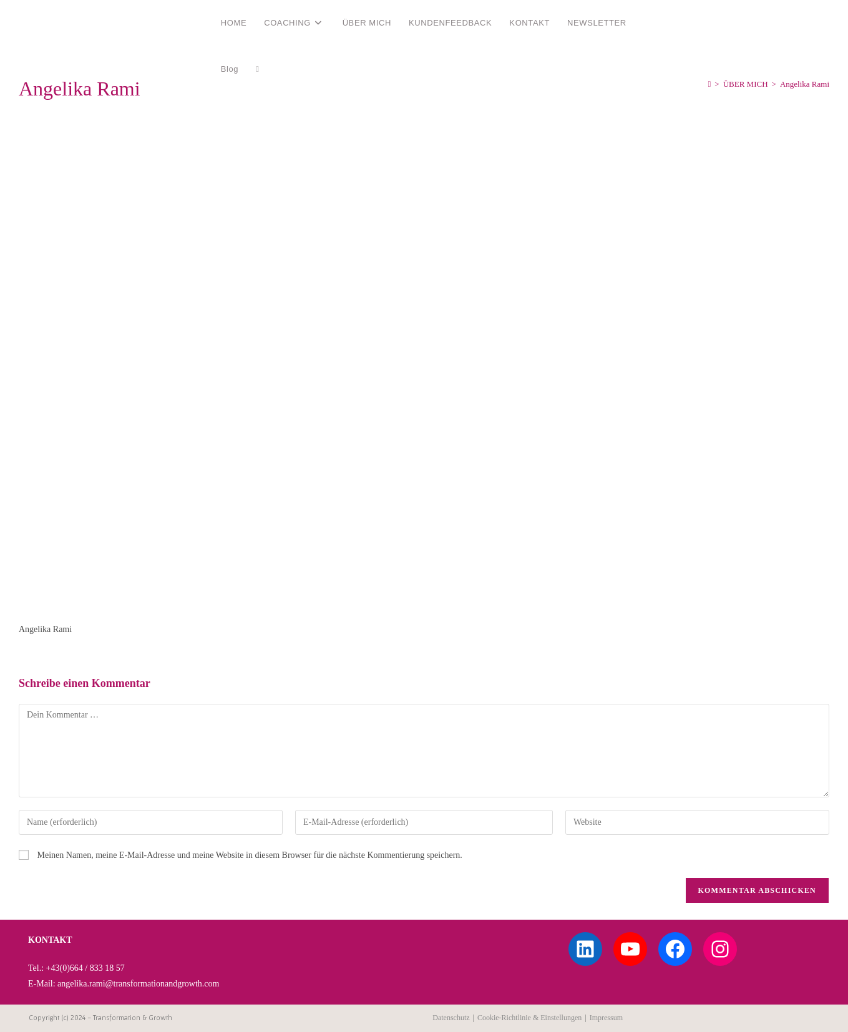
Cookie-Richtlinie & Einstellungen (529, 1017)
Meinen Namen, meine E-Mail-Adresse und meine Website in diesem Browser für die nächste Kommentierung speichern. (249, 855)
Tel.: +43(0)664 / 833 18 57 (76, 968)
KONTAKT (50, 940)
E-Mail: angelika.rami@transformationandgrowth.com (123, 983)
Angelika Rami (64, 22)
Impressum (606, 1017)
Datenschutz (450, 1017)
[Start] (709, 84)
